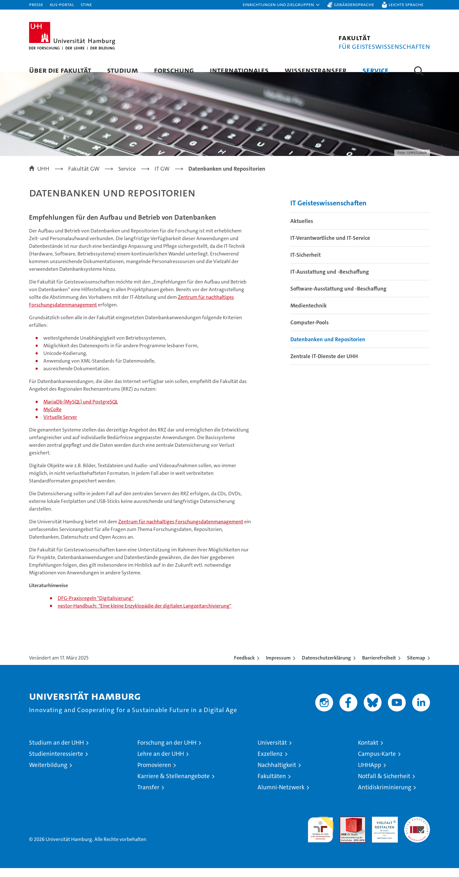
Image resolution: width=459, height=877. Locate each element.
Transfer (148, 796)
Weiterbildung (48, 774)
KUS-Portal (62, 4)
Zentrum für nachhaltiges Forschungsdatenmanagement (180, 530)
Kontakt (368, 751)
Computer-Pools (309, 331)
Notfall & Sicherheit (384, 785)
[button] (281, 5)
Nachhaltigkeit (277, 774)
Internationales (239, 70)
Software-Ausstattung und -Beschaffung (338, 297)
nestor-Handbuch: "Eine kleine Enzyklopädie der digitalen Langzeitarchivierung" (144, 614)
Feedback (244, 666)
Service (375, 70)
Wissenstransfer (315, 70)
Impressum (278, 666)
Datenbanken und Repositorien (327, 348)
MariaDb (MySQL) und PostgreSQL (80, 410)
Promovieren (154, 774)
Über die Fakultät (60, 70)
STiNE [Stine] (86, 4)
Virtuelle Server (60, 426)
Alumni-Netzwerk (281, 796)
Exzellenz (270, 763)
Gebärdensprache (354, 4)
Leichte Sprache (406, 4)
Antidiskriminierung (384, 796)
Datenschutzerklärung (326, 666)
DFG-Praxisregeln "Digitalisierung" (96, 607)
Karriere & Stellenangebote (173, 785)
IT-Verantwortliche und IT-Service (330, 246)
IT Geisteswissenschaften (328, 212)
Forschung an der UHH (166, 751)
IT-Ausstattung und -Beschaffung (329, 280)
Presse (36, 4)
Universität (272, 751)
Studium (122, 70)
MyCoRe (52, 418)
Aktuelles (301, 229)
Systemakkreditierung (417, 829)
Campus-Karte (377, 763)
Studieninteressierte (56, 763)
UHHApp (369, 774)
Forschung (174, 70)
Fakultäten (272, 785)
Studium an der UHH (56, 751)
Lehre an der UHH (160, 763)
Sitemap (416, 666)
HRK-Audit (383, 829)
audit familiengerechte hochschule (320, 836)
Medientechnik (308, 314)
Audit (346, 829)
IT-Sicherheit (305, 263)
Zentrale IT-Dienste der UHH (324, 365)
